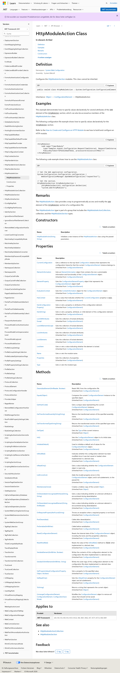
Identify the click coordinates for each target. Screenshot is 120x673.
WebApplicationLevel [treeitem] (12, 606)
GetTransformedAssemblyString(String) (51, 414)
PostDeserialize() (42, 519)
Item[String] (41, 312)
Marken (17, 671)
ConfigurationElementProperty (73, 281)
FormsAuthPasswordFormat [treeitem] (15, 100)
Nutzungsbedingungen (99, 668)
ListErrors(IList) (42, 475)
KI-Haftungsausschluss (10, 668)
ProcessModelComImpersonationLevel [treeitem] (17, 333)
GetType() (40, 430)
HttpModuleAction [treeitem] (13, 177)
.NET (45, 26)
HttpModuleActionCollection (98, 210)
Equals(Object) (42, 395)
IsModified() (41, 454)
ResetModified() (42, 543)
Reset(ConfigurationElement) (47, 533)
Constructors (42, 54)
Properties (40, 358)
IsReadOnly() (41, 465)
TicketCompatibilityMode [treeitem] (14, 544)
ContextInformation (69, 291)
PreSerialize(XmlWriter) (45, 526)
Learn (38, 26)
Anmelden (113, 3)
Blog (38, 668)
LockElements (42, 339)
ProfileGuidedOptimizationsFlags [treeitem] (16, 356)
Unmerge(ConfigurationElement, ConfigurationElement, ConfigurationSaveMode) (52, 596)
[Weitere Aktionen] (114, 26)
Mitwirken (48, 668)
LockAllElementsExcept (45, 326)
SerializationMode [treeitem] (11, 478)
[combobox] (16, 29)
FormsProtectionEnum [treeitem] (13, 105)
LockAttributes (42, 332)
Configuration (84, 262)
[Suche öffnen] (106, 3)
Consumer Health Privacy (77, 668)
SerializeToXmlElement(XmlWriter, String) (51, 561)
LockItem (40, 346)
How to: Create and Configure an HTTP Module (65, 130)
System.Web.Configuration (54, 70)
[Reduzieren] (28, 24)
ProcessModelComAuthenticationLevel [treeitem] (17, 326)
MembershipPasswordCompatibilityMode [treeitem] (17, 257)
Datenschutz (59, 668)
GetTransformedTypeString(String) (49, 423)
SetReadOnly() (42, 578)
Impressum (6, 671)
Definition (41, 44)
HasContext (41, 298)
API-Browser (55, 26)
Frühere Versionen (27, 668)
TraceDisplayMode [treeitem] (11, 548)
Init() (38, 437)
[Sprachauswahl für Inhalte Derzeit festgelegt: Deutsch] (7, 662)
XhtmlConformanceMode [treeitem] (14, 644)
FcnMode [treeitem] (8, 62)
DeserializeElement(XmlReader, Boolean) (51, 388)
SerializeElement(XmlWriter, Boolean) (50, 552)
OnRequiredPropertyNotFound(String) (50, 512)
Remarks (41, 50)
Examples (41, 47)
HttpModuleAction (43, 116)
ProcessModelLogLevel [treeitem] (13, 339)
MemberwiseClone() (44, 487)
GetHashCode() (42, 405)
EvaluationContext (43, 291)
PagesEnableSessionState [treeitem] (14, 293)
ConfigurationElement (63, 97)
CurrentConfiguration (44, 262)
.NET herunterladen (109, 9)
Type (38, 365)
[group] (76, 149)
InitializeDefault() (43, 444)
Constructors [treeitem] (11, 182)
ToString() (40, 587)
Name (39, 353)
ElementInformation (44, 272)
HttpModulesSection (56, 79)
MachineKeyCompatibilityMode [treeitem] (16, 239)
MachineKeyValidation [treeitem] (13, 248)
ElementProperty (43, 281)
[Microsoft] (4, 3)
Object (48, 97)
